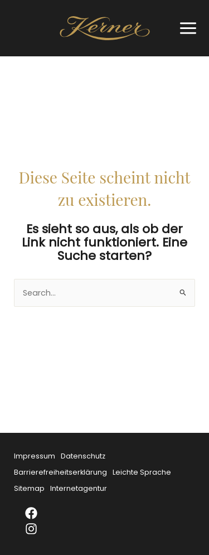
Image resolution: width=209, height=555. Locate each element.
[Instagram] (38, 529)
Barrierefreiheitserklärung (60, 472)
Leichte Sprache (142, 472)
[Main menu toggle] (185, 28)
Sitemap (29, 488)
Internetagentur (78, 488)
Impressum (34, 456)
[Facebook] (38, 513)
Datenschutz (83, 456)
